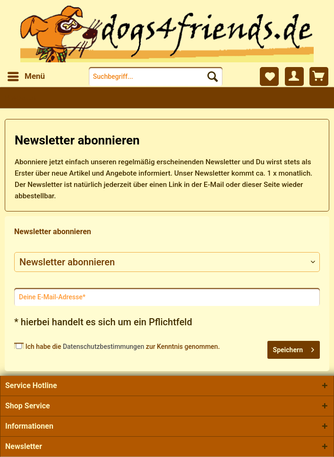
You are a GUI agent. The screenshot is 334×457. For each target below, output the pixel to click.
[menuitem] (26, 76)
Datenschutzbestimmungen (103, 346)
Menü (26, 75)
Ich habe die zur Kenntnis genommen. (123, 346)
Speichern (293, 348)
